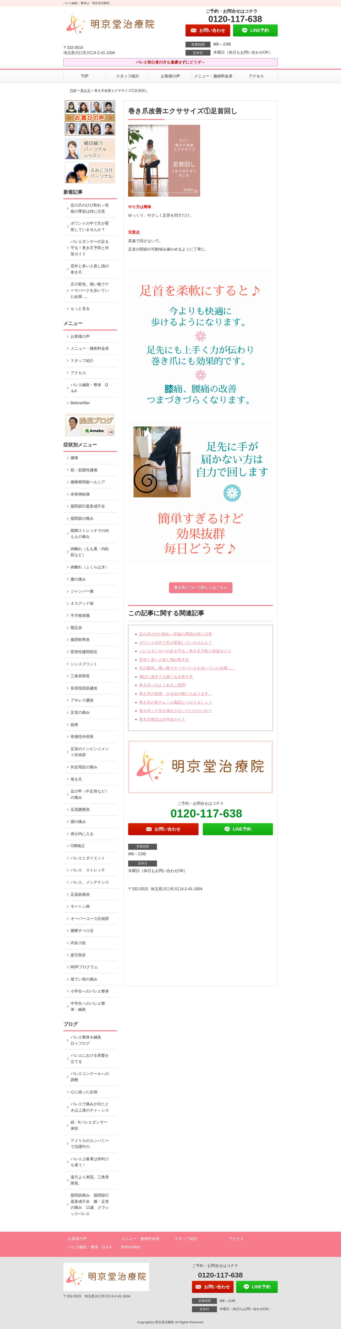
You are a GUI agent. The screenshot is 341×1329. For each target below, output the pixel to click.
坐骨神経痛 (80, 494)
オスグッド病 (82, 603)
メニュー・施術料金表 (213, 76)
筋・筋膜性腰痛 (84, 470)
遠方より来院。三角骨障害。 (90, 1180)
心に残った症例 (84, 1092)
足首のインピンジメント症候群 (90, 752)
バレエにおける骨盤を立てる (90, 1058)
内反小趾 (78, 943)
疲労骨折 (78, 955)
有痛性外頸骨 (82, 737)
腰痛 (74, 458)
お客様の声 (170, 76)
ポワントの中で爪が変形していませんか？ (175, 643)
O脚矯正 (78, 846)
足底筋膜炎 (80, 894)
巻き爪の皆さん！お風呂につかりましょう (175, 702)
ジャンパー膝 (82, 591)
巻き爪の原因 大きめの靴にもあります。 (175, 694)
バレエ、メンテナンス (90, 882)
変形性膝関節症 (84, 652)
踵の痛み (80, 822)
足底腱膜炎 (80, 809)
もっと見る (80, 309)
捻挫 (74, 725)
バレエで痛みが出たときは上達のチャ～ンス (90, 1107)
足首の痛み (80, 712)
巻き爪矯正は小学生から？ (162, 719)
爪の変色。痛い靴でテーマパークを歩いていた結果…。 (187, 668)
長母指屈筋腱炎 (84, 688)
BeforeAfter (80, 403)
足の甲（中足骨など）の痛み (90, 794)
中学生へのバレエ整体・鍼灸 (88, 1006)
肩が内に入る (82, 834)
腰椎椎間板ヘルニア (88, 482)
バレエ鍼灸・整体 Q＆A (89, 388)
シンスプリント (84, 664)
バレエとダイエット (88, 858)
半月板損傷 (80, 615)
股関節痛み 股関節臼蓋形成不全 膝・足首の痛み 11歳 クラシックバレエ (90, 1204)
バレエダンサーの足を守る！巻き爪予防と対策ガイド (185, 651)
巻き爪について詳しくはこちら (200, 588)
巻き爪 (85, 90)
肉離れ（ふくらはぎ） (90, 567)
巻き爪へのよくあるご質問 (162, 685)
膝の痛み (78, 579)
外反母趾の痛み (84, 767)
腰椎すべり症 (82, 931)
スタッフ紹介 (127, 76)
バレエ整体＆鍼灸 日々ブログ (88, 1040)
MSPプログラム (84, 967)
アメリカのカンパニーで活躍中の (90, 1144)
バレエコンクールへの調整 (90, 1077)
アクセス (256, 76)
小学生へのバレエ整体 (90, 991)
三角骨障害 (80, 676)
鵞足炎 (76, 628)
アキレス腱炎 (82, 700)
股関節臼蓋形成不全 (88, 506)
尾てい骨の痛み (84, 979)
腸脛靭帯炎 (80, 640)
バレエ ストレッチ (88, 870)
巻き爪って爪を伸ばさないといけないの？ (175, 711)
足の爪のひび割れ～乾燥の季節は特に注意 (175, 634)
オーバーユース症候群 (90, 919)
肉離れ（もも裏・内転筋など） (90, 552)
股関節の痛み (82, 518)
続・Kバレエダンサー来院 (89, 1125)
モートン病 (80, 906)
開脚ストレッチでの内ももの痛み (90, 534)
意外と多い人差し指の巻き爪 (164, 660)
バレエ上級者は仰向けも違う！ (90, 1162)
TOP (85, 76)
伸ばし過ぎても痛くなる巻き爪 (166, 677)
